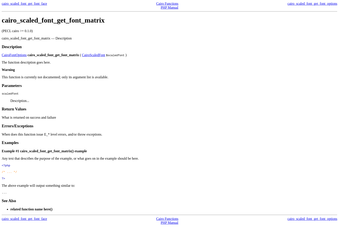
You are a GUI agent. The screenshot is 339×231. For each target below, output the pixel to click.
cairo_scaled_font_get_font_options (312, 3)
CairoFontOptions (14, 55)
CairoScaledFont (93, 55)
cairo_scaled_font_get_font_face (24, 3)
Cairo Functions (167, 3)
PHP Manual (169, 7)
